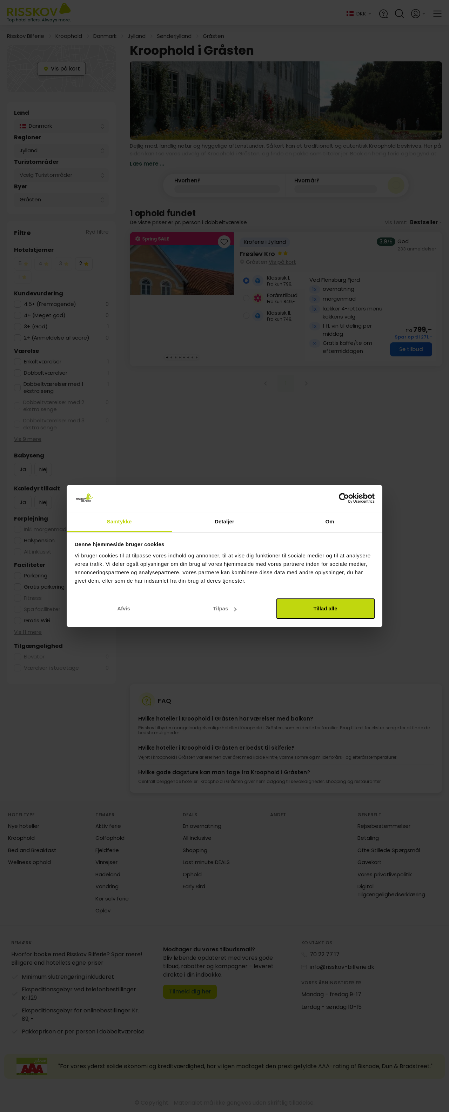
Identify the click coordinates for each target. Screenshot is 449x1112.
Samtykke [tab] (119, 521)
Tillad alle (325, 608)
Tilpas (224, 608)
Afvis (123, 608)
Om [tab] (329, 521)
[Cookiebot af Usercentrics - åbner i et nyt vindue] (344, 498)
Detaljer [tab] (224, 521)
